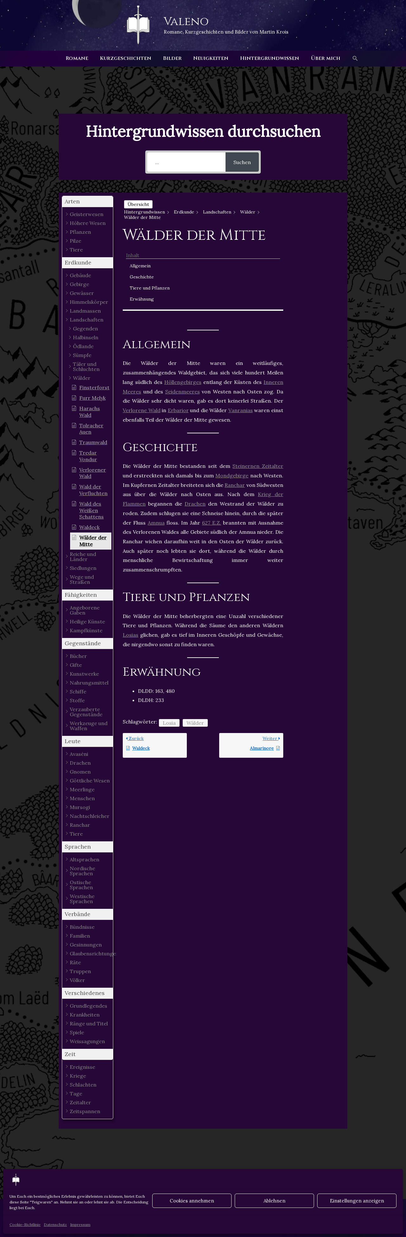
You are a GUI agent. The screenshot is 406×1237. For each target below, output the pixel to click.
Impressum (80, 1224)
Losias (130, 561)
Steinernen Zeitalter (257, 392)
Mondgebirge (231, 401)
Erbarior (178, 336)
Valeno (186, 21)
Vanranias (240, 336)
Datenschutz (55, 1224)
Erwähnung (313, 252)
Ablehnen (274, 1201)
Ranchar (235, 410)
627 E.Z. (211, 448)
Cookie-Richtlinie (25, 1224)
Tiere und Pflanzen (311, 238)
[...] (186, 162)
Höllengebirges (182, 307)
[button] (351, 58)
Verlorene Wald (141, 336)
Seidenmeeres (182, 317)
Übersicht (138, 204)
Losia (169, 648)
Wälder (195, 648)
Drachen (195, 429)
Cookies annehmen (192, 1201)
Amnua (156, 448)
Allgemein (311, 212)
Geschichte (313, 223)
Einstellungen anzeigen (357, 1201)
